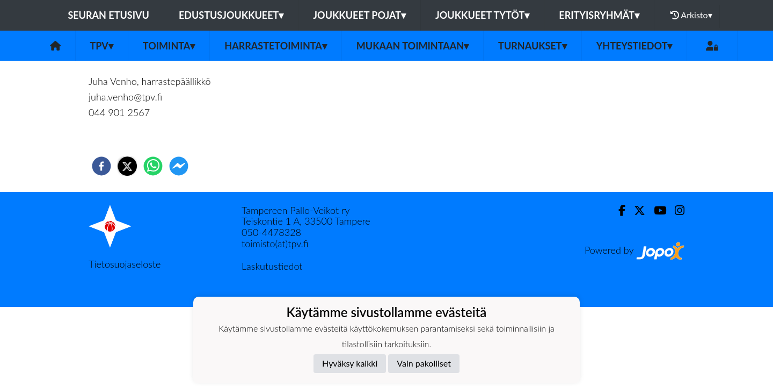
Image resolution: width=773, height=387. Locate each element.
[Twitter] (635, 210)
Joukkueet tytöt (482, 15)
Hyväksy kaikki (349, 363)
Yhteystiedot (634, 46)
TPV (101, 46)
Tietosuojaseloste (125, 264)
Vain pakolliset (424, 363)
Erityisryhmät (599, 15)
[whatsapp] (153, 166)
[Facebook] (617, 210)
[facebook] (101, 166)
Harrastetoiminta (275, 46)
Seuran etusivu (108, 15)
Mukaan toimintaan (412, 46)
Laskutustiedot (272, 266)
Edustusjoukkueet (231, 15)
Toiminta (169, 46)
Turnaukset (532, 46)
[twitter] (127, 166)
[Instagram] (675, 210)
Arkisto (691, 15)
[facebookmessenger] (178, 166)
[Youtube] (655, 210)
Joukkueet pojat (359, 15)
